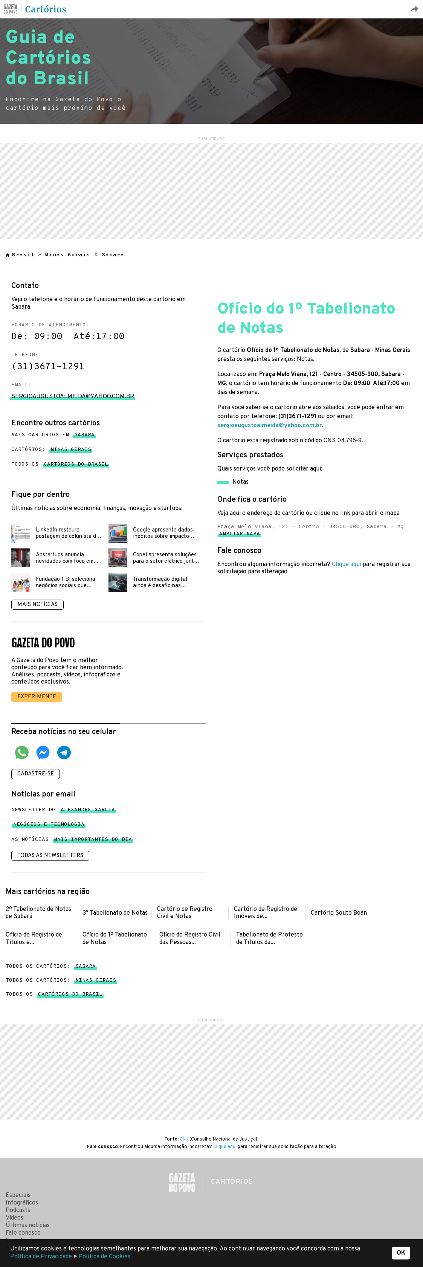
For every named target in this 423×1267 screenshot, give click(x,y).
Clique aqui (346, 564)
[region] (211, 190)
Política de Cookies (104, 1257)
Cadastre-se (35, 774)
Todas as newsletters (50, 855)
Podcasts (18, 1210)
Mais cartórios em (53, 435)
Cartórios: (51, 449)
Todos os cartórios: (51, 966)
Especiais (18, 1195)
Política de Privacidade (41, 1257)
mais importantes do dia (93, 841)
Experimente (36, 697)
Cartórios (46, 9)
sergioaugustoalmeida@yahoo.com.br (269, 425)
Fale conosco (23, 1233)
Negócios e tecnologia (48, 826)
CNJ (184, 1139)
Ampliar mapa (239, 535)
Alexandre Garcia (88, 811)
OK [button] (401, 1253)
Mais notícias (37, 604)
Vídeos (14, 1218)
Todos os (59, 464)
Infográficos (22, 1203)
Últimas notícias (28, 1225)
